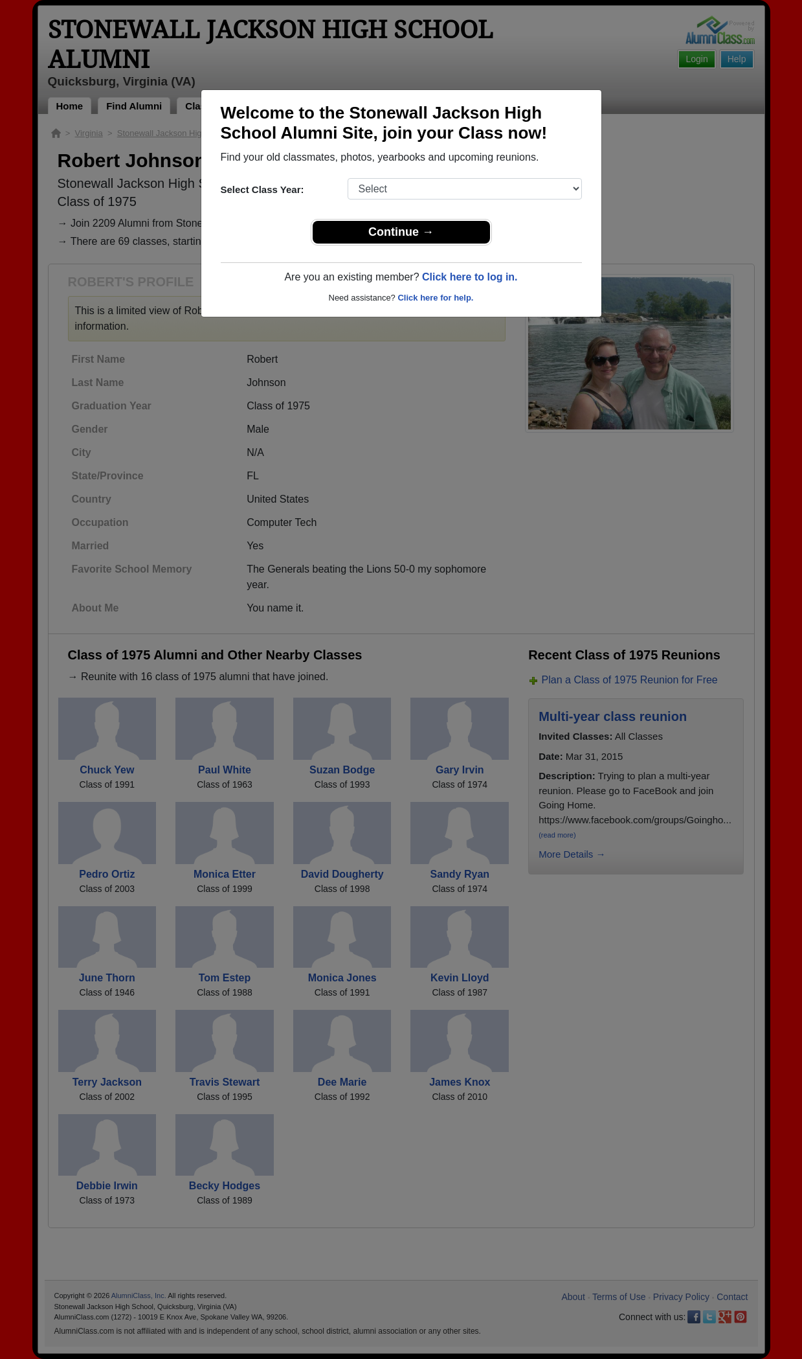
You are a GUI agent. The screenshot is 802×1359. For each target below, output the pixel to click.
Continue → (401, 231)
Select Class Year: (262, 189)
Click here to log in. (470, 276)
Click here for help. (435, 298)
